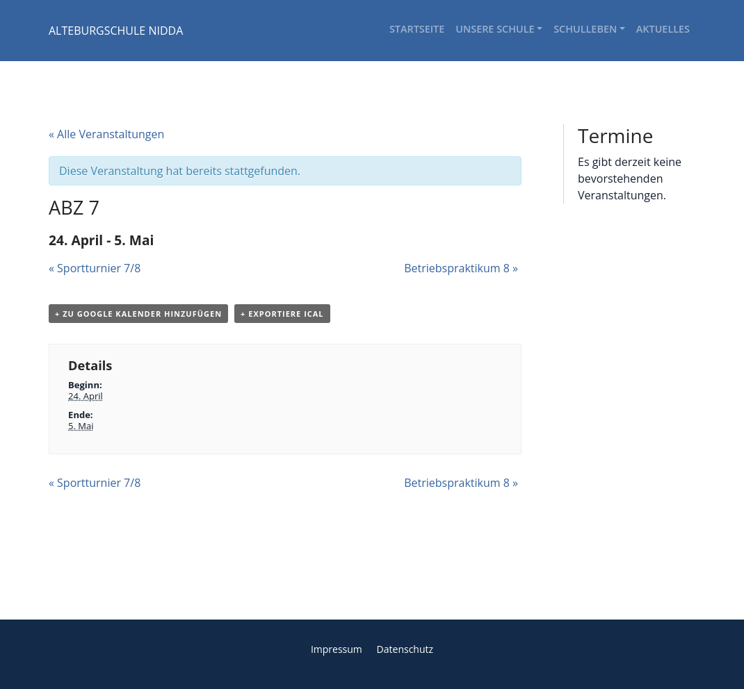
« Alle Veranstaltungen (106, 134)
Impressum (336, 649)
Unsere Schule (494, 28)
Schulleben (585, 28)
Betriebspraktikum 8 (461, 268)
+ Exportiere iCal (282, 313)
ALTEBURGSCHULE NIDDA (116, 30)
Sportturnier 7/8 (94, 268)
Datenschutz (405, 649)
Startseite (416, 28)
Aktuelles (663, 28)
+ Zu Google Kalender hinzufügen (138, 313)
